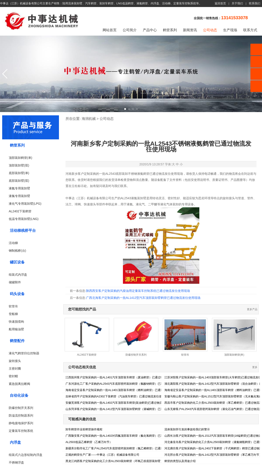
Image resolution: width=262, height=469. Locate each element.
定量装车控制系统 (21, 431)
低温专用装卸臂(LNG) (23, 219)
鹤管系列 (170, 30)
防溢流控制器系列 (21, 415)
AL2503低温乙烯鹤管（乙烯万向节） (89, 442)
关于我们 (237, 3)
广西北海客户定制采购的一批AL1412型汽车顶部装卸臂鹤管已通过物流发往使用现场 (143, 297)
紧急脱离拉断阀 (19, 384)
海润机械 (89, 119)
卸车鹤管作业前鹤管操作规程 (84, 429)
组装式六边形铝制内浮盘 (25, 455)
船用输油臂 (16, 329)
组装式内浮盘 (18, 274)
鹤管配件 (17, 341)
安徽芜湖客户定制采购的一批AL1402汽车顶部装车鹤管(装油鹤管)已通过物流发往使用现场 (122, 402)
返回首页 (220, 3)
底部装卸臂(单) (19, 173)
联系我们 (254, 3)
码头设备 (17, 294)
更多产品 (252, 309)
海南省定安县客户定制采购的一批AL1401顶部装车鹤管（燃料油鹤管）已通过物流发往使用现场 (126, 390)
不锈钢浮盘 (16, 462)
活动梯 (13, 243)
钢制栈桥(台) (17, 250)
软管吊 (13, 306)
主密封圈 (15, 368)
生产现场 (230, 30)
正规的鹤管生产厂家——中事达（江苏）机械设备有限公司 (102, 454)
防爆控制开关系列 (21, 408)
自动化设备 (19, 395)
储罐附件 (15, 282)
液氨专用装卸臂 (19, 188)
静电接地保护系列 (21, 423)
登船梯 (13, 314)
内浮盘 (15, 442)
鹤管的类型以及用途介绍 (180, 461)
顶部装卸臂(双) (19, 165)
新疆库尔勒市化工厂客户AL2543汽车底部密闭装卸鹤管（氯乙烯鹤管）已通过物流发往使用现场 (126, 448)
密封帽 (13, 376)
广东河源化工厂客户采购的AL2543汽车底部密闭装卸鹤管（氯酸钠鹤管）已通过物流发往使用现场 (127, 383)
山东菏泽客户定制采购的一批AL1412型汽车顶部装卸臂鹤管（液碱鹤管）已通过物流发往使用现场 (127, 409)
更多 (254, 367)
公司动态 (210, 30)
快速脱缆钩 (16, 321)
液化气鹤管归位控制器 (24, 353)
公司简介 (130, 30)
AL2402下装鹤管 (20, 211)
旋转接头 (15, 361)
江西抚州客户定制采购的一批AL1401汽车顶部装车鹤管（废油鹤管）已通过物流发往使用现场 (124, 377)
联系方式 (250, 30)
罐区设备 (17, 262)
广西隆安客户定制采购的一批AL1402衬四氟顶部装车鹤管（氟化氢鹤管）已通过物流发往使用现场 (127, 435)
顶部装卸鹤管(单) (20, 157)
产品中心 (150, 30)
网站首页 (110, 30)
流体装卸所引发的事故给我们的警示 (187, 429)
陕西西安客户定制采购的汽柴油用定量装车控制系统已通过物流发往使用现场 (138, 290)
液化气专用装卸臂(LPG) (25, 203)
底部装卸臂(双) (19, 180)
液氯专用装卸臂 (19, 196)
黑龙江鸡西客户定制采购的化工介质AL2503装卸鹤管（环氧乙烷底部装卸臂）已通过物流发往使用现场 (130, 461)
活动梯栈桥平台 (23, 230)
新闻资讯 (190, 30)
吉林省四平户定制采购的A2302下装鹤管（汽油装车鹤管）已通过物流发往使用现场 (118, 396)
